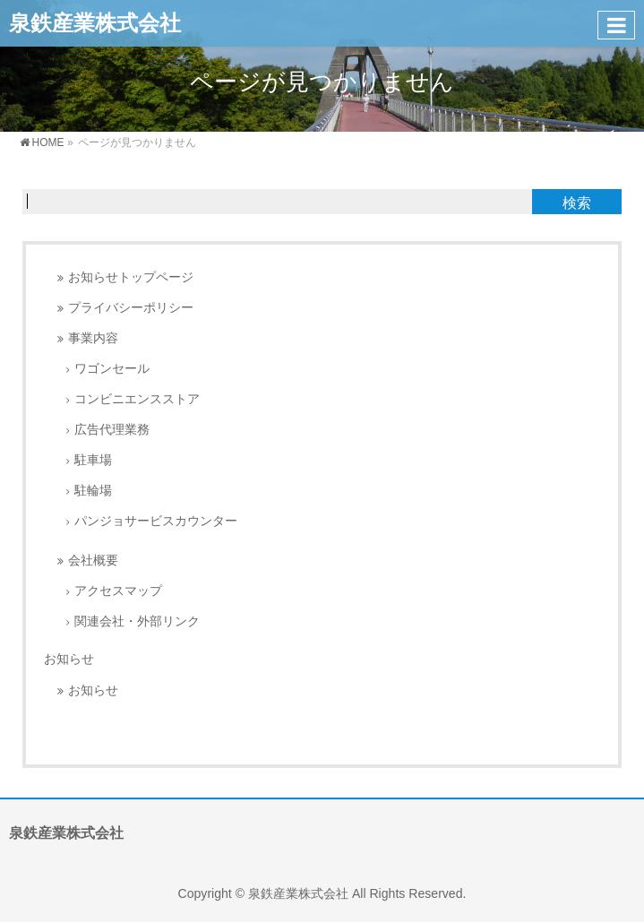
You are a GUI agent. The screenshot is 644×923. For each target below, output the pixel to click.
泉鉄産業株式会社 (95, 23)
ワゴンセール (112, 368)
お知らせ (69, 658)
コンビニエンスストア (137, 399)
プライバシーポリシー (130, 308)
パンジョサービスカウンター (155, 521)
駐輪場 (93, 490)
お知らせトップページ (130, 277)
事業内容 (93, 338)
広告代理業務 (112, 429)
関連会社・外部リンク (137, 621)
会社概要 (93, 560)
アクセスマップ (118, 591)
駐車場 (93, 460)
